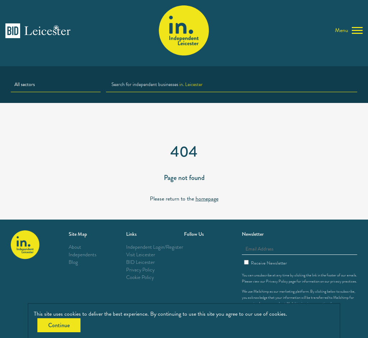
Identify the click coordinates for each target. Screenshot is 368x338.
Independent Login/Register (154, 247)
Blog (73, 262)
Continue (59, 325)
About (75, 247)
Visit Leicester (140, 254)
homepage (207, 198)
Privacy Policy (140, 270)
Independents (82, 254)
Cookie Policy (140, 277)
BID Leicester (140, 262)
